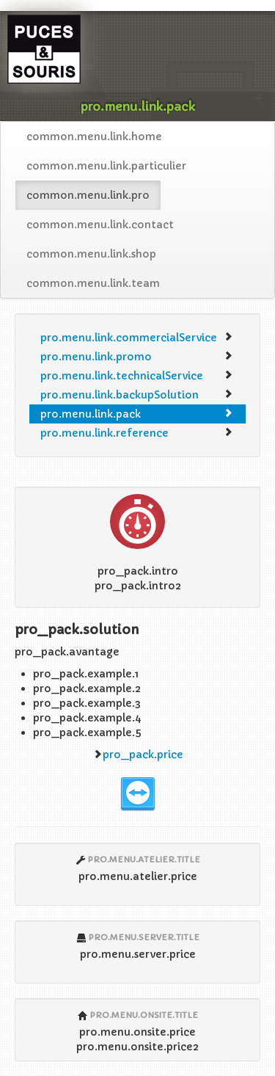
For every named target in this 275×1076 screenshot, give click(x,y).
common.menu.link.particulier (106, 165)
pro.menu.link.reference (136, 433)
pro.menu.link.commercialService (136, 337)
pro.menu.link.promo (136, 356)
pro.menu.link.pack (136, 414)
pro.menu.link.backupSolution (136, 394)
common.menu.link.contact (100, 224)
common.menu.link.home (94, 136)
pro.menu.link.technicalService (136, 375)
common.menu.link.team (93, 283)
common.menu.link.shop (91, 254)
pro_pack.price (143, 754)
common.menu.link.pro (88, 195)
